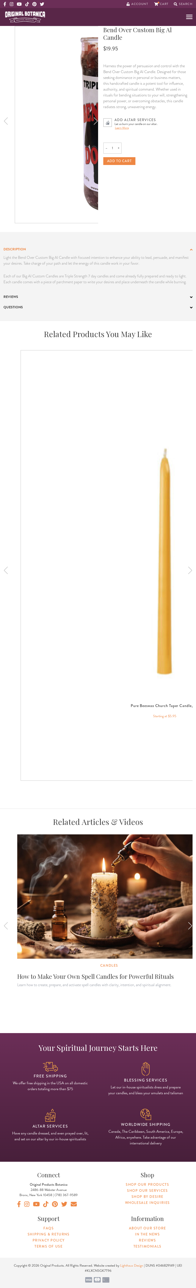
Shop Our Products (147, 1184)
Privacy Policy (49, 1240)
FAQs (48, 1228)
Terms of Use (48, 1246)
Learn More (122, 128)
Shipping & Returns (49, 1234)
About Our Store (147, 1228)
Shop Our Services (147, 1190)
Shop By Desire (147, 1196)
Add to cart (119, 160)
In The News (147, 1234)
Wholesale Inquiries (147, 1202)
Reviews (147, 1240)
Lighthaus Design (131, 1265)
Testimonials (147, 1246)
